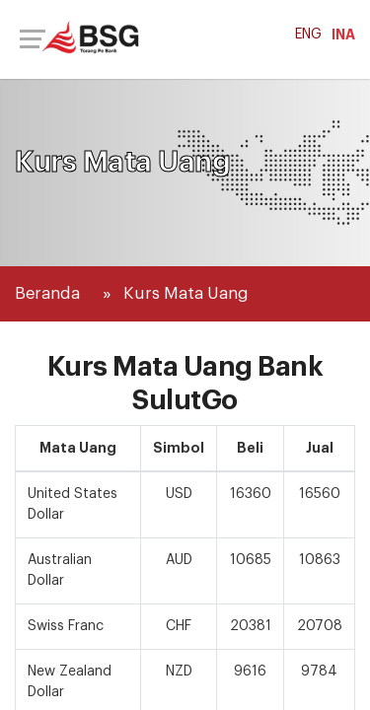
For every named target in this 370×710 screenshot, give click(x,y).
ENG (308, 34)
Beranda (47, 293)
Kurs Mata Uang (186, 293)
